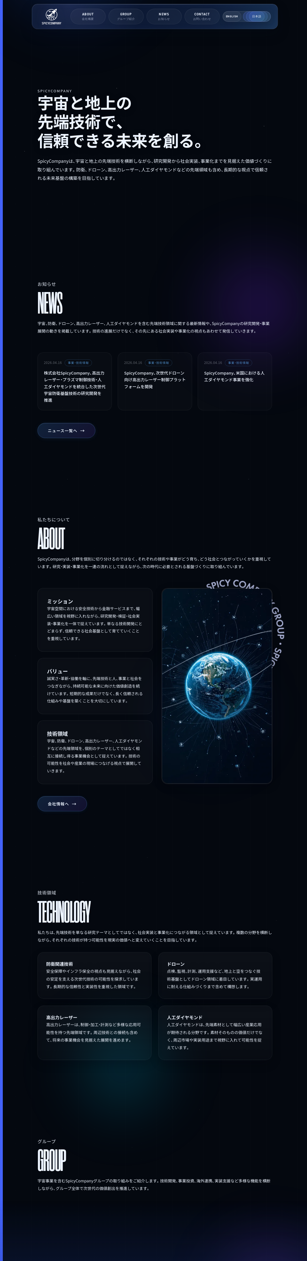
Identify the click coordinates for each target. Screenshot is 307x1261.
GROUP (126, 16)
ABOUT (88, 16)
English (232, 16)
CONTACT (202, 16)
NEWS (164, 16)
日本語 (256, 16)
